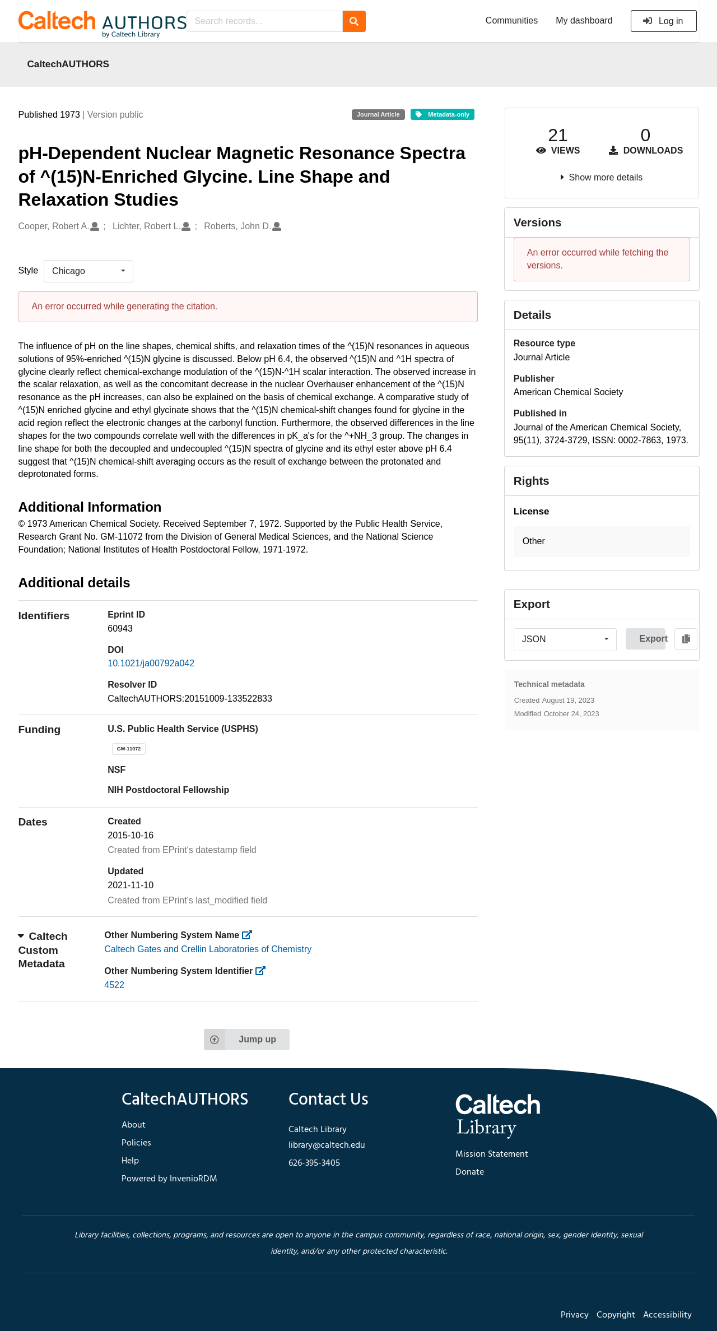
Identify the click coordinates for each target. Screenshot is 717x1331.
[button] (602, 541)
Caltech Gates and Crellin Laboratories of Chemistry (207, 949)
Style (28, 270)
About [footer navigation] (134, 1125)
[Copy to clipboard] (685, 639)
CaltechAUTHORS (68, 63)
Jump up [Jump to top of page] (240, 1039)
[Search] (354, 21)
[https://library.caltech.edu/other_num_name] (250, 935)
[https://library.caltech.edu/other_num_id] (264, 971)
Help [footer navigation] (130, 1161)
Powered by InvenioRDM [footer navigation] (169, 1179)
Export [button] (652, 638)
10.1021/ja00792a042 (151, 663)
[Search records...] (265, 21)
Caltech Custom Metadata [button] (43, 950)
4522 (114, 985)
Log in (662, 21)
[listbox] (88, 271)
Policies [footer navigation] (136, 1143)
